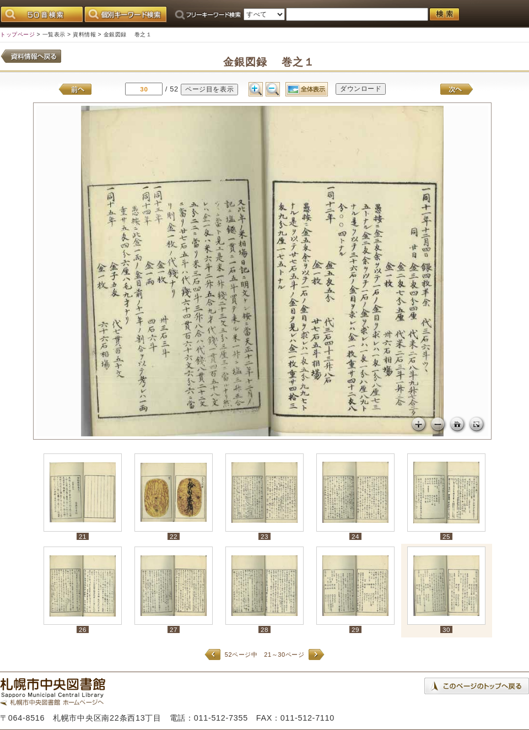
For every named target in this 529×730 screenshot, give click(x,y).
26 (83, 629)
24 (355, 536)
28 (264, 629)
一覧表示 (54, 34)
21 (83, 536)
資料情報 (84, 34)
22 (173, 536)
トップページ (17, 34)
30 (446, 629)
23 (264, 536)
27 (173, 629)
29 (355, 629)
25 (446, 536)
